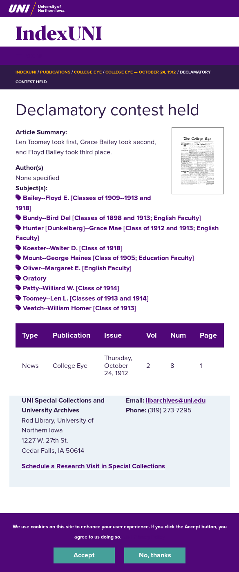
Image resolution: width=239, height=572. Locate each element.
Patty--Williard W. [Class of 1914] (71, 288)
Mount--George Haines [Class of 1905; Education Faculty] (108, 258)
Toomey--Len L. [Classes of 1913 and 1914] (86, 298)
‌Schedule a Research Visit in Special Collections (93, 466)
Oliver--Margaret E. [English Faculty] (77, 268)
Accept (84, 555)
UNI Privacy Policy (144, 537)
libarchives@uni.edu (175, 400)
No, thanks (155, 555)
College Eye (87, 72)
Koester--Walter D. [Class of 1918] (73, 248)
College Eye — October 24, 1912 (140, 72)
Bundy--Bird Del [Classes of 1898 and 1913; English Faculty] (112, 218)
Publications (55, 72)
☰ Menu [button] (30, 55)
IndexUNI (59, 32)
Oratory (34, 278)
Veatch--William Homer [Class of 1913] (79, 308)
